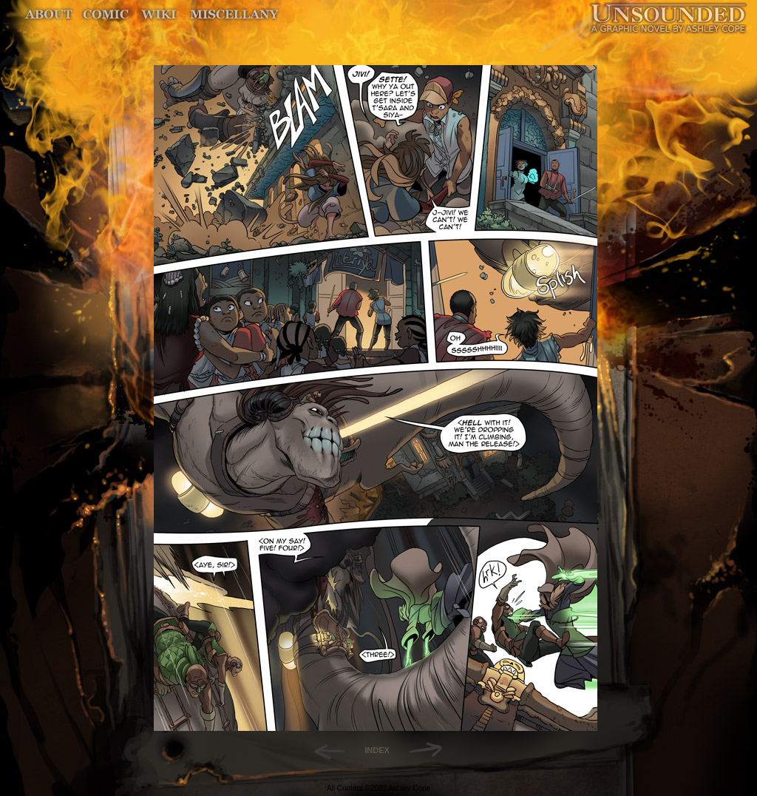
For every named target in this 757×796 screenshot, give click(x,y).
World (159, 14)
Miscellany (234, 14)
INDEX (377, 750)
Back (323, 750)
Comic (106, 14)
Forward (430, 750)
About (50, 14)
